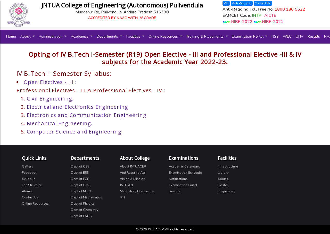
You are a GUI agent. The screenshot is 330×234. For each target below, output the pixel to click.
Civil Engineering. (50, 98)
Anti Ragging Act (132, 172)
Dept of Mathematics (86, 197)
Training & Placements (205, 36)
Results (314, 36)
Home (12, 36)
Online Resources (163, 36)
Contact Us (263, 3)
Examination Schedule (185, 172)
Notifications (178, 179)
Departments (108, 36)
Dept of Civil (80, 185)
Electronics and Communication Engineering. (87, 115)
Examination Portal (248, 36)
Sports (223, 179)
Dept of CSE (80, 166)
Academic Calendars (184, 166)
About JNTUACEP (133, 166)
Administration (51, 36)
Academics (80, 36)
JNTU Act (126, 185)
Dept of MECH (81, 191)
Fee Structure (32, 185)
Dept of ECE (80, 179)
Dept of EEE (79, 172)
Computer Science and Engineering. (75, 131)
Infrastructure (228, 166)
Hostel (223, 185)
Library (223, 172)
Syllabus (28, 179)
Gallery (27, 166)
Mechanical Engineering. (60, 123)
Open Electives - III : (50, 82)
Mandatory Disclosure (137, 191)
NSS (275, 36)
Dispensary (226, 191)
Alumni (27, 191)
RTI (226, 3)
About (25, 36)
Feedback (29, 172)
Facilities (134, 36)
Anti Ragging (241, 3)
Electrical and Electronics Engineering (77, 106)
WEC (287, 36)
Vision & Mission (132, 179)
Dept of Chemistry (84, 209)
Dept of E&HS (81, 216)
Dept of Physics (83, 203)
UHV (299, 36)
